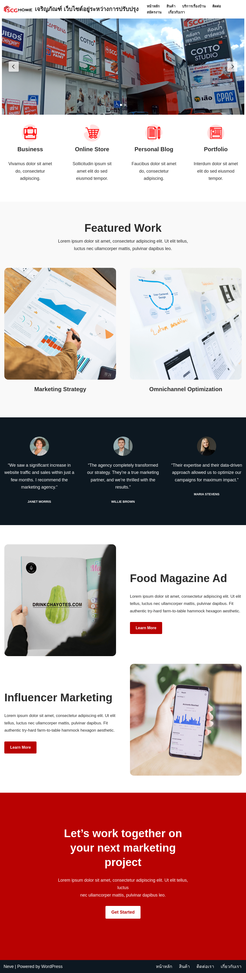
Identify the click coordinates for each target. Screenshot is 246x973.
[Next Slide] (232, 67)
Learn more (146, 628)
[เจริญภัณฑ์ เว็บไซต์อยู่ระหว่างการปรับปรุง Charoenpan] (71, 9)
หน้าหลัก (153, 6)
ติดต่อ (216, 6)
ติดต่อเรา (205, 966)
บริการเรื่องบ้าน (194, 6)
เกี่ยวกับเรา (176, 12)
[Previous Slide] (14, 67)
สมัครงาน (154, 12)
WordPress (52, 966)
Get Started (123, 912)
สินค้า (170, 6)
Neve (9, 966)
